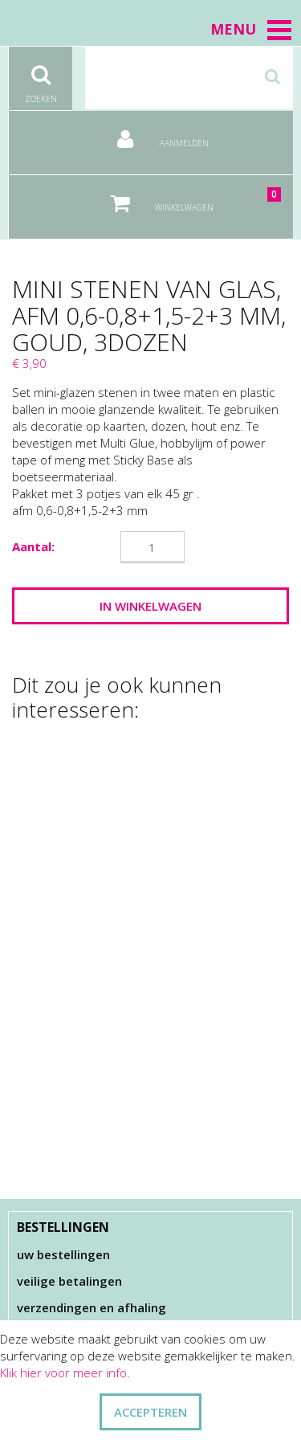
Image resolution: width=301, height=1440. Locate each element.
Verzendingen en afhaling (91, 1307)
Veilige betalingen (69, 1281)
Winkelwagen (184, 197)
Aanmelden (151, 133)
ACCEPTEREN (150, 1412)
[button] (279, 30)
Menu (251, 28)
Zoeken (40, 75)
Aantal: (33, 546)
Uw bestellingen (63, 1254)
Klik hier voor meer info (63, 1372)
